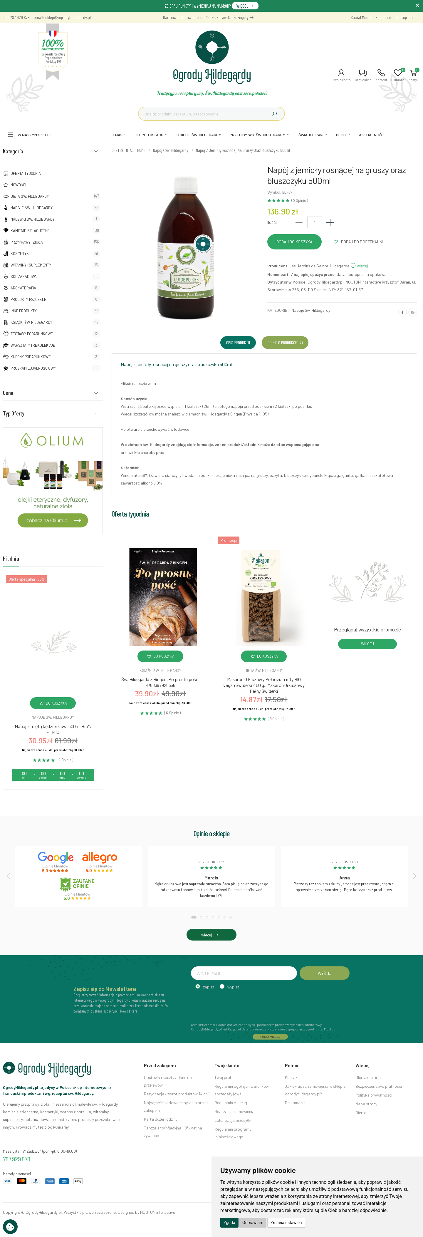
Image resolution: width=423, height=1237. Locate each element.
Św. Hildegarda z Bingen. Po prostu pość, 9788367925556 (160, 682)
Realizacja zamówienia (234, 1111)
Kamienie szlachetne (30, 230)
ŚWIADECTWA (310, 134)
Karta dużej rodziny (160, 1119)
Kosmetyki (20, 253)
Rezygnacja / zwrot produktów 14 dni (176, 1093)
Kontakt (292, 1077)
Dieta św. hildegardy (264, 670)
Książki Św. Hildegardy (31, 322)
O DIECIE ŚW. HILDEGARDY (199, 134)
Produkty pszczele (28, 299)
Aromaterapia (23, 288)
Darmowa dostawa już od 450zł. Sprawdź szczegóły (208, 17)
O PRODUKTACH (149, 134)
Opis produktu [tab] (238, 342)
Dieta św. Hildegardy (30, 196)
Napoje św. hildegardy (53, 717)
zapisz (208, 986)
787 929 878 (16, 1158)
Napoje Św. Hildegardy (32, 207)
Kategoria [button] (13, 151)
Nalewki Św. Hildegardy (33, 219)
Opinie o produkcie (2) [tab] (285, 342)
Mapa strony (366, 1103)
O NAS (117, 134)
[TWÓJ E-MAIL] (244, 973)
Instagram (404, 17)
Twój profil (223, 1077)
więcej (359, 265)
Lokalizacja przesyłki (232, 1120)
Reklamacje (295, 1102)
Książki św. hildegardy (160, 670)
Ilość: (272, 222)
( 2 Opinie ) (299, 200)
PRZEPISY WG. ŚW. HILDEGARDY (257, 134)
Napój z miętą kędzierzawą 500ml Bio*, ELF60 (53, 729)
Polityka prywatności (373, 1094)
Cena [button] (8, 392)
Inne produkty (24, 311)
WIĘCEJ (245, 6)
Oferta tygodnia (26, 173)
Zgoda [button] (229, 1222)
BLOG (340, 134)
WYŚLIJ (324, 973)
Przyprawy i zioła (27, 242)
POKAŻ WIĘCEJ (270, 1036)
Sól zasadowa (24, 276)
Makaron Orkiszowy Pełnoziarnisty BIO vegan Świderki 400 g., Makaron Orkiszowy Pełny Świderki (264, 685)
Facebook (384, 17)
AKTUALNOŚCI (372, 134)
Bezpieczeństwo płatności (378, 1086)
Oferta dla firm (368, 1077)
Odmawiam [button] (252, 1222)
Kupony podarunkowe (31, 356)
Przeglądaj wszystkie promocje (367, 629)
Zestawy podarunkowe (32, 333)
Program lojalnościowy (33, 368)
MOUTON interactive (157, 1212)
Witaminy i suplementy (31, 265)
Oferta (360, 1112)
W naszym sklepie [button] (35, 134)
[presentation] (9, 876)
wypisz (233, 986)
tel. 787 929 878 (17, 17)
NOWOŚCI (18, 184)
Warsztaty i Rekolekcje (33, 345)
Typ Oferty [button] (13, 413)
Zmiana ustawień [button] (286, 1222)
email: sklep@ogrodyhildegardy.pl (62, 17)
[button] (341, 75)
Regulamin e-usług (230, 1102)
